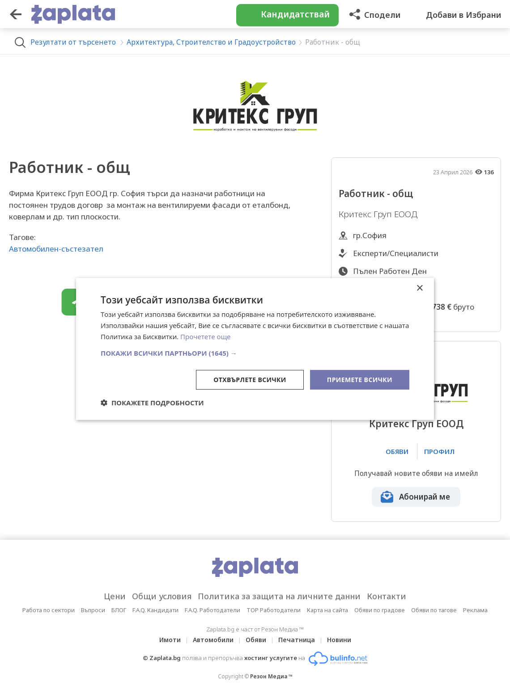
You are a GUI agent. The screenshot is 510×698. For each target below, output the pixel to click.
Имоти (170, 639)
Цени (115, 596)
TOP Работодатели (273, 610)
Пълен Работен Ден (390, 271)
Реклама (475, 610)
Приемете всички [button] (359, 379)
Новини (339, 639)
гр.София (370, 235)
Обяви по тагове (434, 610)
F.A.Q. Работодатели (212, 610)
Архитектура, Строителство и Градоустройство (211, 42)
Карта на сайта (327, 610)
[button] (255, 353)
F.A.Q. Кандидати (155, 610)
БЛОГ (118, 610)
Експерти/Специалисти (395, 253)
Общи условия (161, 596)
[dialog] (255, 349)
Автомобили (213, 639)
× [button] (419, 288)
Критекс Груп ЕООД (416, 424)
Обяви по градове (379, 610)
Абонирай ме (424, 497)
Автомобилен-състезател (56, 249)
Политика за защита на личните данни (279, 596)
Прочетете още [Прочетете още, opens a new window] (205, 336)
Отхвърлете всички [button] (249, 379)
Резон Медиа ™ (271, 676)
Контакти (386, 596)
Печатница (296, 639)
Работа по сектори (48, 610)
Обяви (256, 639)
